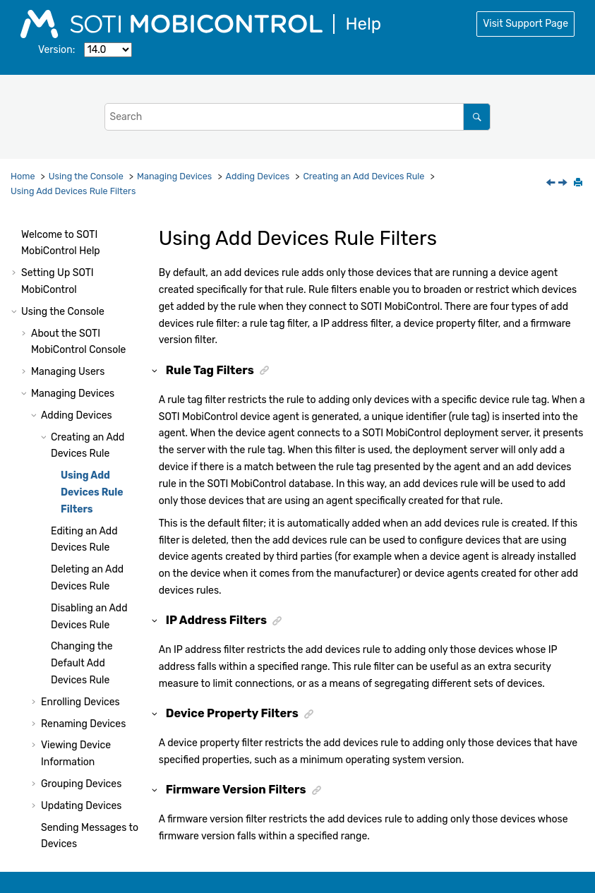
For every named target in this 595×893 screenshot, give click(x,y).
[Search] (477, 117)
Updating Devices (81, 711)
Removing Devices (83, 771)
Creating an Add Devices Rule (363, 176)
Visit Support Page (525, 24)
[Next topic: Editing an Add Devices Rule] (564, 184)
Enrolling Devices (80, 607)
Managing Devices (174, 176)
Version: (56, 50)
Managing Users (67, 276)
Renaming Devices (83, 629)
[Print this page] (579, 183)
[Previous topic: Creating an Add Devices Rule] (552, 184)
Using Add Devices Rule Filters (73, 191)
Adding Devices (258, 176)
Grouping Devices (81, 689)
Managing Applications (83, 831)
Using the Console (86, 176)
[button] (25, 238)
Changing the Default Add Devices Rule (82, 568)
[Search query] (297, 117)
